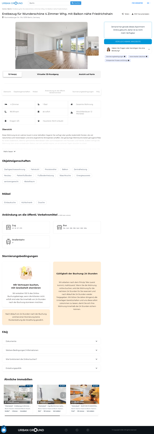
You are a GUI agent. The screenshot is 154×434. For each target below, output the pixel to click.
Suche (76, 3)
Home (4, 9)
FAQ (98, 92)
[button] (30, 395)
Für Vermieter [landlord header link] (137, 3)
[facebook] (66, 430)
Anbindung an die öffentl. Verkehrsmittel (55, 92)
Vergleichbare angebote (128, 42)
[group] (18, 399)
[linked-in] (77, 430)
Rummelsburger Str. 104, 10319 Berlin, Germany (22, 18)
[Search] (55, 3)
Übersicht (7, 92)
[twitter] (88, 430)
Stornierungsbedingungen (83, 92)
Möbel (35, 92)
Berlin (10, 9)
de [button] (148, 3)
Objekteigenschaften (22, 92)
